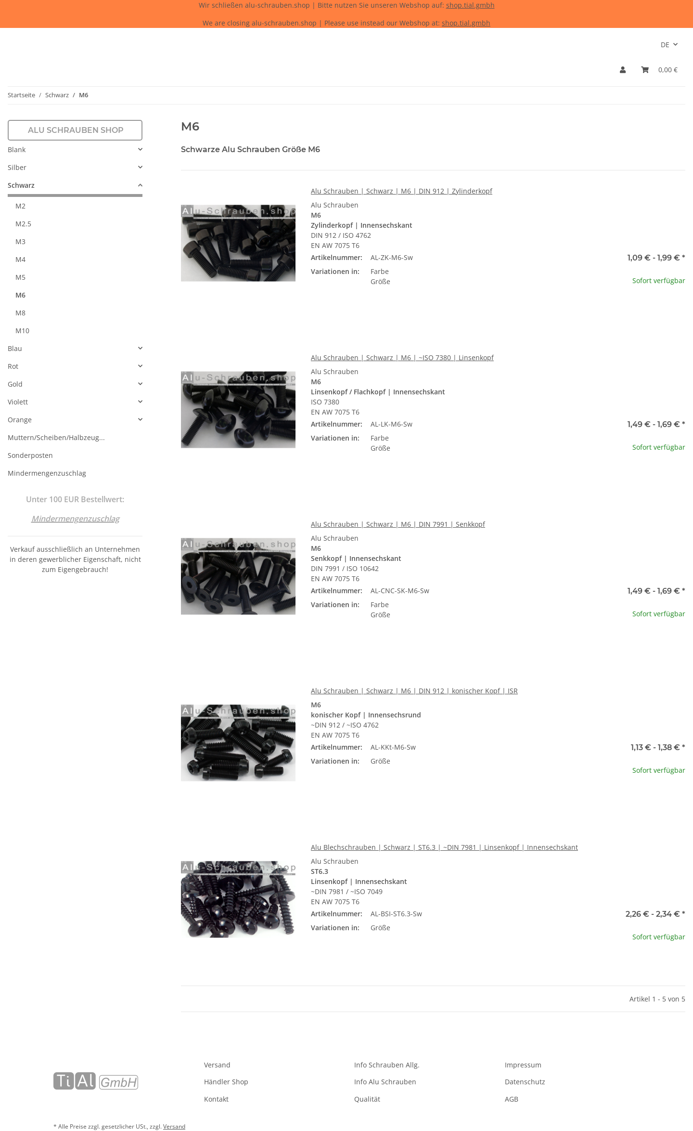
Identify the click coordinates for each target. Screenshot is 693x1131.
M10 (22, 330)
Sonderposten (30, 455)
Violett (18, 401)
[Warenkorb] (659, 69)
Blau (15, 348)
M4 (20, 259)
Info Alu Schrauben (385, 1081)
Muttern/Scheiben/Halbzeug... (56, 437)
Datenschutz (525, 1081)
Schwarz (21, 185)
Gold (15, 384)
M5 (20, 277)
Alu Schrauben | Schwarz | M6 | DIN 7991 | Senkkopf (398, 524)
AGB (511, 1099)
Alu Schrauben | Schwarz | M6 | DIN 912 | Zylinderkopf (401, 190)
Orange (20, 419)
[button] (622, 69)
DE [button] (665, 44)
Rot (13, 366)
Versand (217, 1064)
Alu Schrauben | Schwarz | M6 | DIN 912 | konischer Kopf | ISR (414, 690)
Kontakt (216, 1099)
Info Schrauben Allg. (387, 1064)
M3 (20, 241)
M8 (20, 312)
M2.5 (23, 223)
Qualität (367, 1099)
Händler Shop (226, 1081)
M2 (20, 205)
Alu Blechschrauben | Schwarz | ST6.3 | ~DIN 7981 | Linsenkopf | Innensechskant (444, 847)
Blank (17, 149)
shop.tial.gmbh (470, 5)
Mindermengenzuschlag (47, 473)
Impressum (523, 1064)
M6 (20, 294)
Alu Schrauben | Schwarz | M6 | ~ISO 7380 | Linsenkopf (402, 357)
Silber (17, 167)
